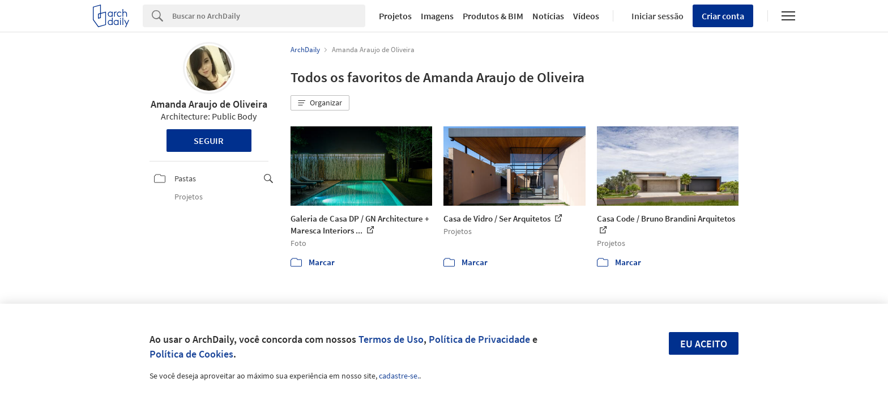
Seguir (209, 140)
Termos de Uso (391, 339)
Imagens (437, 15)
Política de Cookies (191, 353)
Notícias (548, 15)
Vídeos (586, 15)
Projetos (395, 15)
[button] (320, 103)
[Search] (268, 16)
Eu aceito (703, 343)
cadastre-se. (399, 376)
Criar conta (723, 16)
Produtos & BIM (493, 15)
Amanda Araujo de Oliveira (209, 103)
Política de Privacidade (479, 339)
